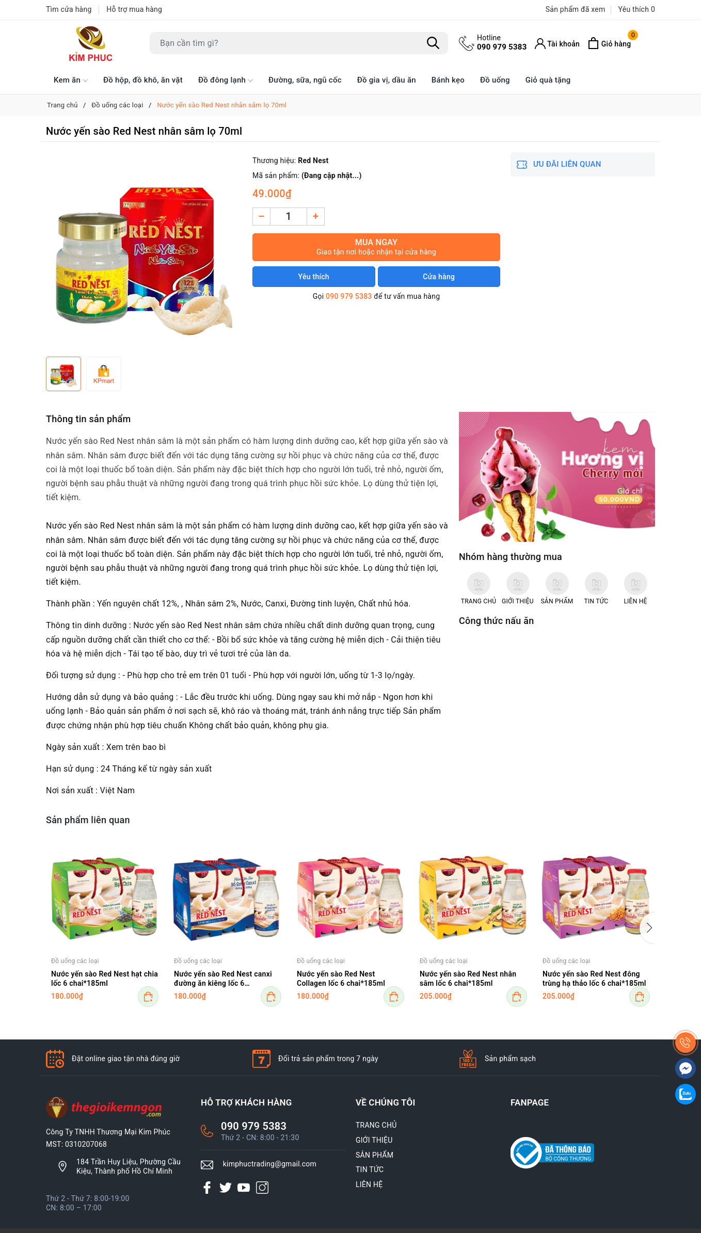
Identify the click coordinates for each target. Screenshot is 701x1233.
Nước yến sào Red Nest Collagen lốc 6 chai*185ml (341, 978)
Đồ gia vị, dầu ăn (386, 80)
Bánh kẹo (448, 80)
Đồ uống (495, 80)
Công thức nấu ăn (496, 620)
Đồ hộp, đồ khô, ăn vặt (143, 80)
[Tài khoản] (557, 43)
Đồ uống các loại (75, 961)
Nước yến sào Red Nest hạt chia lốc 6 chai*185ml (104, 978)
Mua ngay (376, 247)
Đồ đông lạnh (225, 80)
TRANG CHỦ (376, 1125)
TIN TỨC (370, 1169)
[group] (144, 251)
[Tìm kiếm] (433, 43)
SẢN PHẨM (374, 1155)
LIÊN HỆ (369, 1184)
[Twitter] (225, 1187)
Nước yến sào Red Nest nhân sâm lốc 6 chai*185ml (468, 978)
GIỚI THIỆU (374, 1140)
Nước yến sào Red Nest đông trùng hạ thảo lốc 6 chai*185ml (594, 978)
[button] (647, 927)
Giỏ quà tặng (548, 80)
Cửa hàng (439, 277)
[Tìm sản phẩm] (299, 43)
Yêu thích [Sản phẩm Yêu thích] (636, 9)
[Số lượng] (288, 216)
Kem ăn (71, 80)
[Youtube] (243, 1187)
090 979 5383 (502, 42)
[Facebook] (207, 1187)
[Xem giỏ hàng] (609, 43)
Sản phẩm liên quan (88, 819)
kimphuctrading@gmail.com (269, 1164)
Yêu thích (313, 277)
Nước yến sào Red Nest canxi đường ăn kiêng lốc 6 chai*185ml (223, 979)
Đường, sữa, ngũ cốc (305, 80)
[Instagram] (262, 1187)
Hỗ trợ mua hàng (134, 9)
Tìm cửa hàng (69, 9)
